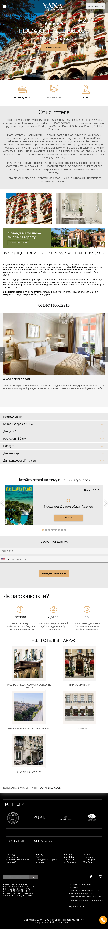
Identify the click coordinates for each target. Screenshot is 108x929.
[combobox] (5, 559)
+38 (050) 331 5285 (22, 895)
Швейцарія (12, 857)
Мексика (40, 862)
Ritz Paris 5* (79, 728)
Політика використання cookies (86, 900)
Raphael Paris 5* (79, 685)
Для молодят (12, 453)
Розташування (12, 416)
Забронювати (96, 6)
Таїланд (10, 854)
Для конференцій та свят (20, 460)
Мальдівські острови (46, 859)
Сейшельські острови (17, 859)
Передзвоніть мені (54, 573)
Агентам (73, 887)
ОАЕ (38, 857)
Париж (63, 38)
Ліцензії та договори (80, 884)
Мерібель (88, 862)
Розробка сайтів (45, 922)
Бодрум (68, 854)
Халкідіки (69, 859)
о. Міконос (88, 857)
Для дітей (9, 431)
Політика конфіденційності (84, 890)
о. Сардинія (70, 862)
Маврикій (11, 862)
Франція (46, 38)
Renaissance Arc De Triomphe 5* (28, 728)
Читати (68, 518)
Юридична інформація (81, 894)
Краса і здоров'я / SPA (18, 424)
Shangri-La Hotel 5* (28, 772)
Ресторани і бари (14, 438)
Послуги (8, 446)
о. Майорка (89, 859)
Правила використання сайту (85, 897)
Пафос (86, 854)
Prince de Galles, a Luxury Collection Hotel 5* (28, 686)
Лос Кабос (69, 857)
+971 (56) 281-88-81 (21, 891)
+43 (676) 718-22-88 (22, 893)
